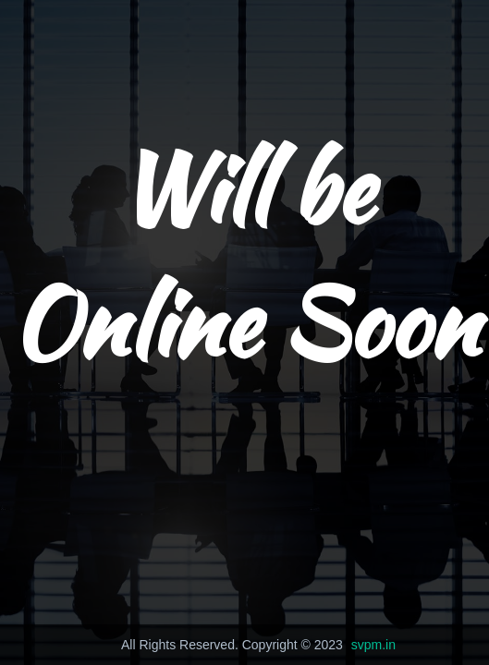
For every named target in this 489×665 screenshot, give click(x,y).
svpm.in (373, 644)
